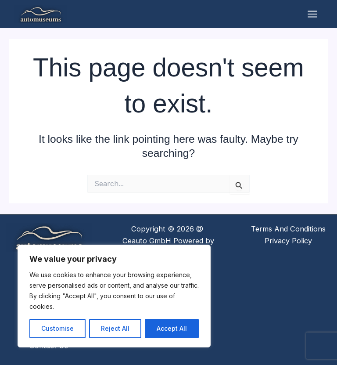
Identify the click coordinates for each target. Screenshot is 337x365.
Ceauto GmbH (146, 240)
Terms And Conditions (288, 228)
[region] (114, 296)
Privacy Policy (288, 240)
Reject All (115, 328)
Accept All (172, 328)
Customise (57, 328)
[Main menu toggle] (312, 14)
